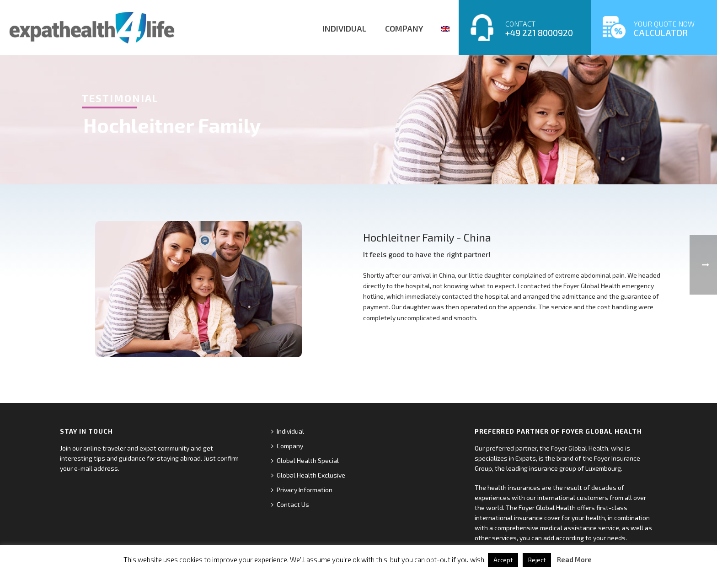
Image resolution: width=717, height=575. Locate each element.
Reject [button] (537, 560)
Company (287, 446)
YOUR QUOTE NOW (664, 28)
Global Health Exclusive (308, 475)
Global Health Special (305, 460)
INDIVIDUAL (344, 28)
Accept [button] (503, 560)
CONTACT (539, 28)
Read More (574, 559)
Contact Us (290, 504)
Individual (287, 431)
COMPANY (404, 28)
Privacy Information (301, 490)
